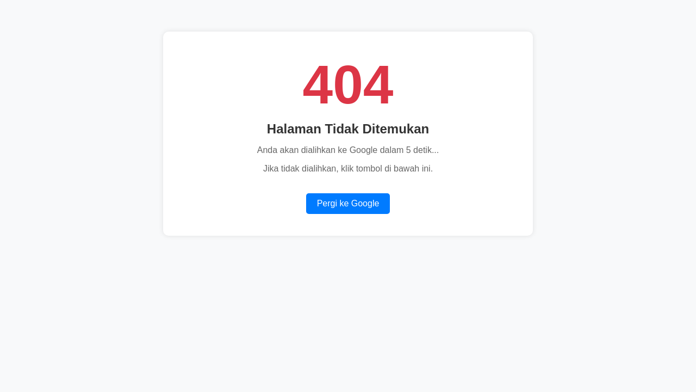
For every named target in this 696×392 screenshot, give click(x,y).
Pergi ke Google (348, 203)
